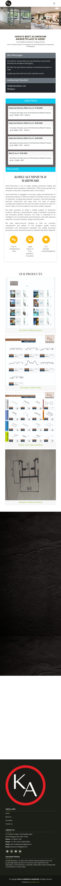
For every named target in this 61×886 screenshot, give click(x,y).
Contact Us (9, 824)
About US (8, 817)
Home (7, 813)
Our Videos (9, 820)
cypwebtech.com (34, 882)
